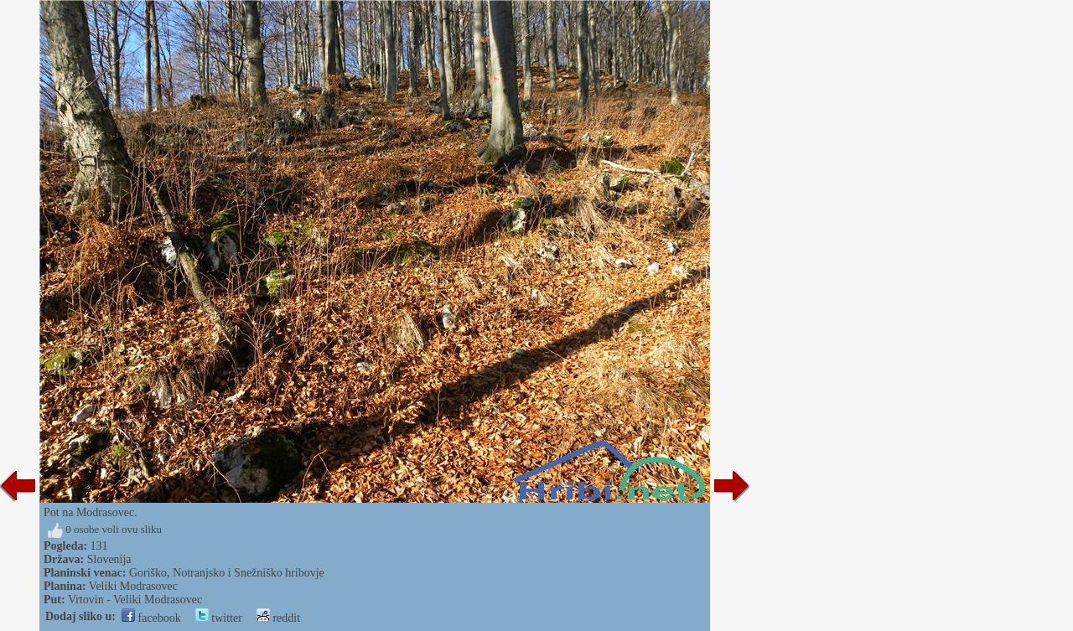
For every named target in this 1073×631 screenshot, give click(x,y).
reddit (278, 618)
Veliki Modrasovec (133, 586)
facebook (151, 618)
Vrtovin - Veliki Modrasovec (135, 599)
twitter (218, 618)
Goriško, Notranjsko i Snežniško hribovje (226, 572)
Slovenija (109, 559)
